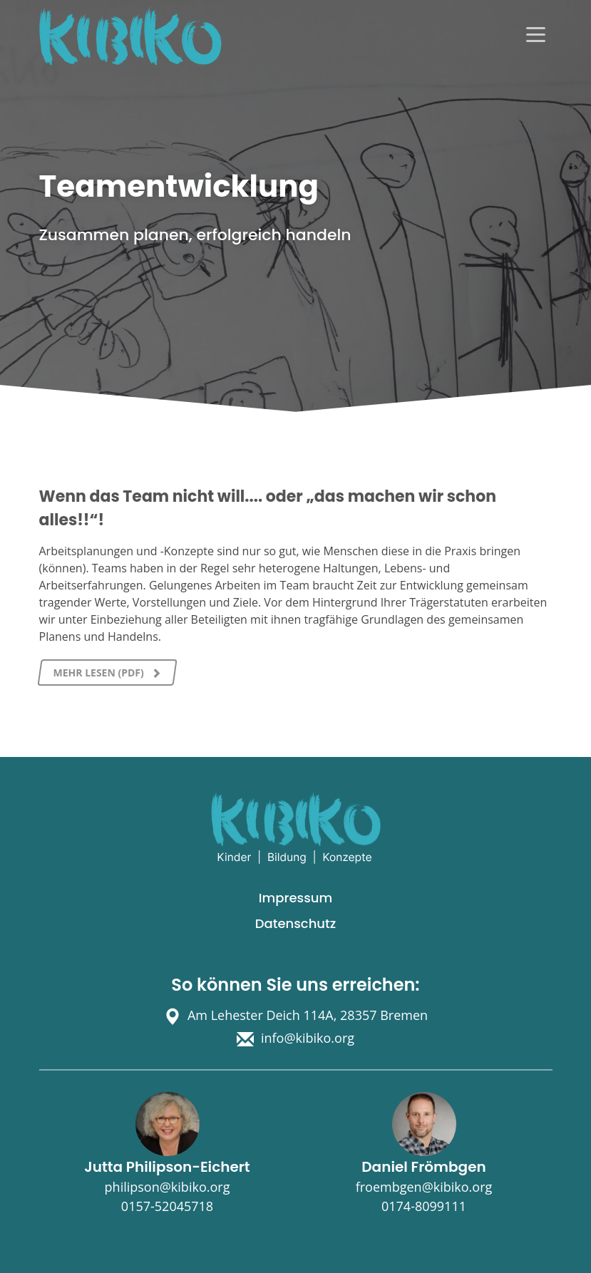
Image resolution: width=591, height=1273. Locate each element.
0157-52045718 (167, 1206)
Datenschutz (295, 923)
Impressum (295, 898)
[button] (31, 1241)
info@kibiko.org (307, 1037)
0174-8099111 (423, 1206)
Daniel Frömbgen (423, 1167)
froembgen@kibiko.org (424, 1186)
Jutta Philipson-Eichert (167, 1167)
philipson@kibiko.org (167, 1186)
